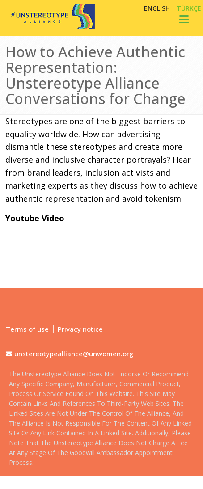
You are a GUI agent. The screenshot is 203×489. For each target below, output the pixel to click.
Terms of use (27, 329)
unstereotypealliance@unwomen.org (73, 353)
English (157, 8)
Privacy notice (80, 329)
